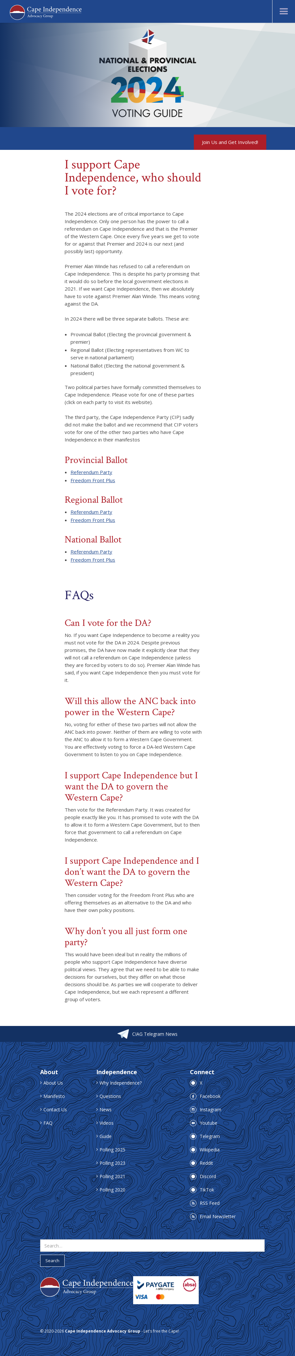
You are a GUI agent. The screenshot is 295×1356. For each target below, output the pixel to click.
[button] (283, 11)
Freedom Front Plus (92, 480)
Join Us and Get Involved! (230, 142)
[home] (45, 11)
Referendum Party (91, 472)
